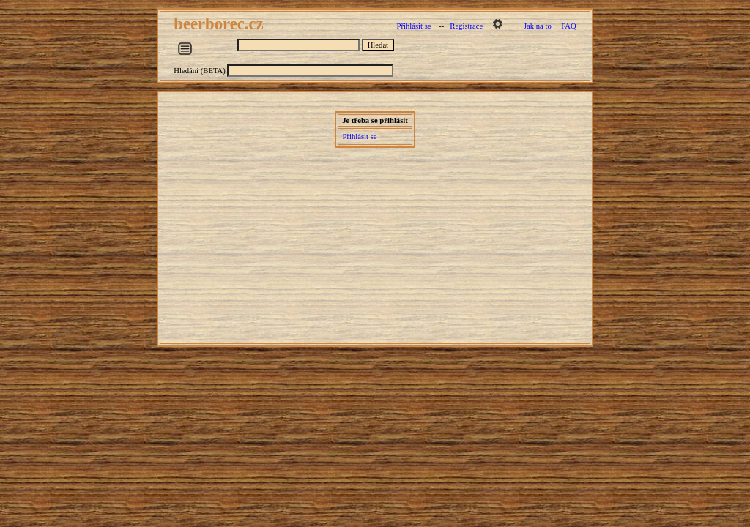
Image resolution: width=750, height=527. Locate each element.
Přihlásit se (413, 26)
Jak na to (538, 26)
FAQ (568, 26)
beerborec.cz (220, 24)
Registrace (466, 26)
